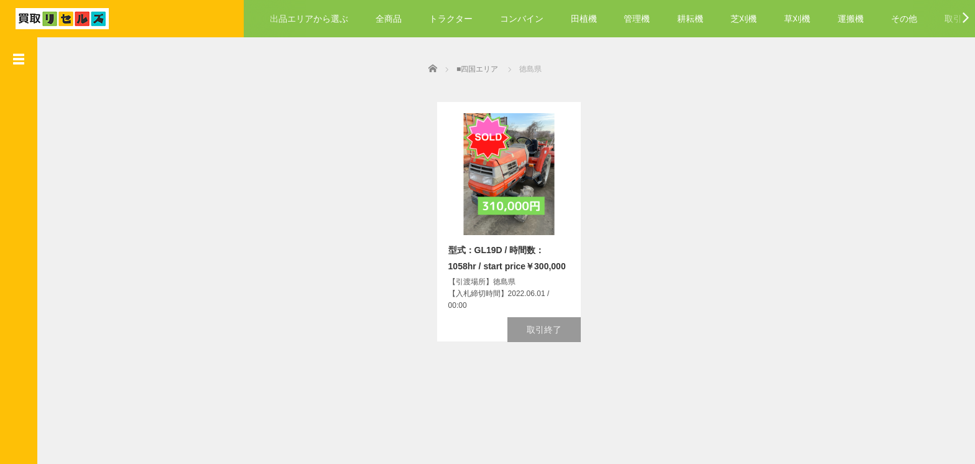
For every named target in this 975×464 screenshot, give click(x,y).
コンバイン (521, 19)
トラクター (451, 19)
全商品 (389, 19)
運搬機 (851, 19)
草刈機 (797, 19)
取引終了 (547, 328)
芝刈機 (744, 19)
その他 (904, 19)
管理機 (637, 19)
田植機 (584, 19)
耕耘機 (690, 19)
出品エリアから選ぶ (309, 19)
